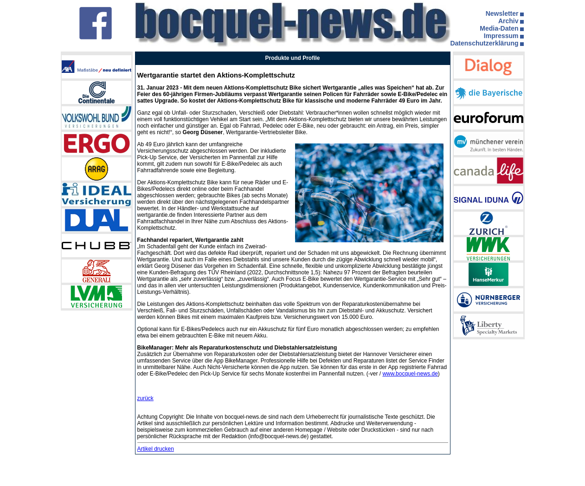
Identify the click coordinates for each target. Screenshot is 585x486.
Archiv (508, 21)
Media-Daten (499, 28)
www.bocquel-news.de (409, 373)
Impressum (501, 35)
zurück (145, 398)
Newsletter (502, 13)
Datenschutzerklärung (484, 43)
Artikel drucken (155, 449)
